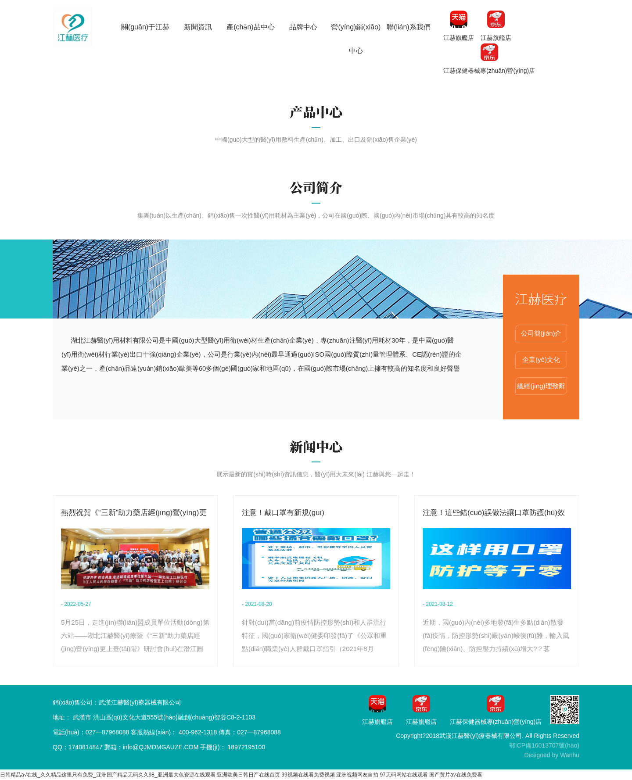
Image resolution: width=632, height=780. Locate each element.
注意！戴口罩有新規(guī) (283, 512)
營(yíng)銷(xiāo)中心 (356, 38)
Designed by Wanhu (551, 755)
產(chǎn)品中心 (250, 27)
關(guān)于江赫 (145, 27)
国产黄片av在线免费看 (455, 775)
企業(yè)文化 (541, 359)
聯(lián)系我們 (409, 27)
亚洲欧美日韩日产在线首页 (248, 775)
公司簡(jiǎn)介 (541, 333)
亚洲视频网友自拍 (357, 775)
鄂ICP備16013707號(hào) (544, 745)
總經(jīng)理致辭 (541, 386)
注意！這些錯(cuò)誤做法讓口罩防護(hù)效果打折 (494, 513)
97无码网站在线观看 (403, 775)
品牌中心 (303, 27)
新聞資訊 (198, 27)
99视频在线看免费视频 (307, 775)
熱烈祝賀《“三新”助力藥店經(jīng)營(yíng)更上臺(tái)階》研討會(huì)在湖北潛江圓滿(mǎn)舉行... (134, 513)
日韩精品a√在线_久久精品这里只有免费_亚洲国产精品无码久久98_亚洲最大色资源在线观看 (107, 775)
